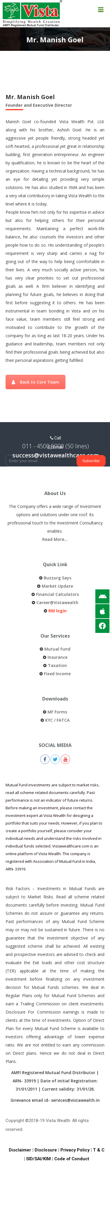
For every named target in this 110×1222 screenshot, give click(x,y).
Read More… (55, 539)
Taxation (57, 665)
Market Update (57, 586)
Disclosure (46, 1150)
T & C (98, 1150)
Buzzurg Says (57, 578)
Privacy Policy (74, 1150)
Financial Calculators (57, 594)
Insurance (57, 657)
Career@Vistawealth (57, 602)
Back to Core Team (35, 382)
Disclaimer (20, 1150)
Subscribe (91, 461)
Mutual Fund (57, 649)
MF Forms (57, 712)
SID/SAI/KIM (38, 1158)
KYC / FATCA (57, 720)
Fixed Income (57, 673)
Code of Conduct (71, 1158)
